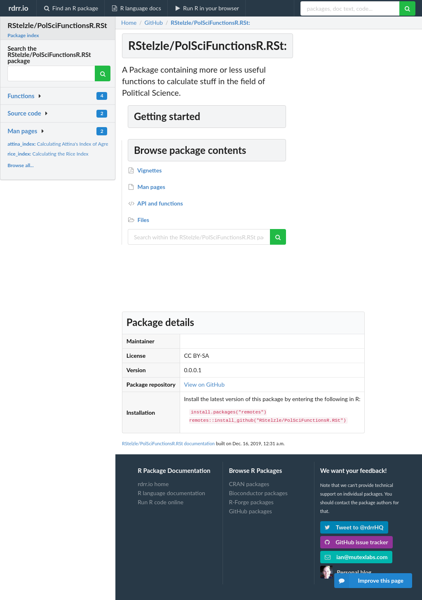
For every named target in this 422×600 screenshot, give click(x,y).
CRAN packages (249, 484)
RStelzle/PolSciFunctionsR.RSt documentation (168, 443)
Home (128, 23)
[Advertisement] (355, 188)
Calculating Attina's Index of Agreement (64, 144)
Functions (20, 95)
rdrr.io (18, 7)
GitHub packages (250, 511)
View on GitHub (204, 384)
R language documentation (171, 492)
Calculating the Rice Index (47, 154)
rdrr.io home (153, 484)
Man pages (22, 131)
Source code (24, 113)
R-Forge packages (251, 502)
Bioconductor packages (258, 492)
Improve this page (368, 580)
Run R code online (160, 502)
